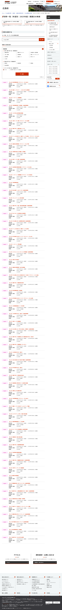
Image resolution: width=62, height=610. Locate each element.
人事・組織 (7, 50)
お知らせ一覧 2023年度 (53, 69)
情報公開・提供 (49, 583)
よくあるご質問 (51, 45)
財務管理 (19, 50)
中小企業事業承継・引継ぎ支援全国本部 (38, 580)
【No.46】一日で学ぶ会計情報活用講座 (16, 109)
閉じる (42, 73)
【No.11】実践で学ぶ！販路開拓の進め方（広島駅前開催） (19, 456)
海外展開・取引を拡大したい (6, 580)
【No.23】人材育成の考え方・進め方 (15, 348)
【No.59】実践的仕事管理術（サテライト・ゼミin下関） (19, 140)
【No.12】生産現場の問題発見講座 (15, 448)
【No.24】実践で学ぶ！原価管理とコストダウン (17, 340)
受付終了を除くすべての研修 (16, 65)
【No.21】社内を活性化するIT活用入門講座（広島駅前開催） (20, 356)
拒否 (49, 602)
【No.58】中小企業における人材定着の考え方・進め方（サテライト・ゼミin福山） (24, 271)
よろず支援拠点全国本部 (36, 577)
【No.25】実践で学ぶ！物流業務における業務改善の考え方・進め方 (21, 332)
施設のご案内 (51, 39)
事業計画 (48, 580)
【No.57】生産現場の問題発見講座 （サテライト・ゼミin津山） (20, 163)
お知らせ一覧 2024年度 (53, 67)
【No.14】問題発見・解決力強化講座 (15, 433)
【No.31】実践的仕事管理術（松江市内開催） (17, 263)
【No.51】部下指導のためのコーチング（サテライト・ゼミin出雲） (21, 294)
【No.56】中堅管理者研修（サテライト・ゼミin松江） (19, 394)
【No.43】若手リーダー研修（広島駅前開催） (17, 155)
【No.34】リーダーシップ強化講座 (15, 240)
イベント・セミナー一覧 (38, 592)
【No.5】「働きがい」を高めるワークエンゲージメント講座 (19, 502)
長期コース (20, 52)
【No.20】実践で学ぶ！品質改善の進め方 (16, 371)
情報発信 (23, 595)
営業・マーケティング (35, 50)
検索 (41, 35)
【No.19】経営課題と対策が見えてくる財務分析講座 (18, 379)
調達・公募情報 (8, 589)
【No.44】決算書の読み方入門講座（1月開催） (17, 147)
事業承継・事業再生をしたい (6, 581)
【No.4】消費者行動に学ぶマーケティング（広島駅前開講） (20, 510)
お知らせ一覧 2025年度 (53, 65)
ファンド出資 (34, 586)
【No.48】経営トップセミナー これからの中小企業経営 (19, 86)
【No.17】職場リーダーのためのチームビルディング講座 (19, 402)
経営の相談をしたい (5, 575)
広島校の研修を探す (19, 9)
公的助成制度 (49, 54)
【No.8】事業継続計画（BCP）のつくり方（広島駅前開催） (20, 479)
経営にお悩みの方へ (30, 3)
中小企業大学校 (36, 1)
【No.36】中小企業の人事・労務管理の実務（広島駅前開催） (20, 217)
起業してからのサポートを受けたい (22, 578)
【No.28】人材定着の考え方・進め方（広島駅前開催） (19, 309)
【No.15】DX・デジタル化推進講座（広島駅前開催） (18, 425)
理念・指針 (48, 577)
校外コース (33, 52)
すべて (6, 65)
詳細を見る (48, 604)
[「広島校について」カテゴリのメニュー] (58, 35)
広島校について (50, 35)
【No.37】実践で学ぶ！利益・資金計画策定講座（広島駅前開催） (21, 201)
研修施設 (51, 43)
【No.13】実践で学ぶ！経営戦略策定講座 (16, 440)
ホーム (3, 9)
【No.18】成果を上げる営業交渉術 (15, 386)
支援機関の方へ (48, 3)
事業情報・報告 (49, 581)
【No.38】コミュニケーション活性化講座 (16, 194)
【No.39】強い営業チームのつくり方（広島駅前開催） (19, 186)
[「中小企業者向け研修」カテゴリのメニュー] (57, 19)
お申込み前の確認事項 (54, 20)
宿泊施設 (51, 41)
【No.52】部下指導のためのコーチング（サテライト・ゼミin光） (21, 232)
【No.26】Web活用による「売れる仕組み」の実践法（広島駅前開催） (22, 325)
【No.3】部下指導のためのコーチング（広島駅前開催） (19, 517)
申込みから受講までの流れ (54, 25)
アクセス (50, 37)
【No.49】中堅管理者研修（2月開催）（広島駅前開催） (19, 101)
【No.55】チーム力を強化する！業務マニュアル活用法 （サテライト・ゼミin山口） (24, 132)
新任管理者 (7, 61)
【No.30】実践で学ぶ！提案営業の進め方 (16, 278)
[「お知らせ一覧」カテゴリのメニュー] (58, 60)
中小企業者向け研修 (28, 9)
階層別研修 (7, 48)
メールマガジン (23, 592)
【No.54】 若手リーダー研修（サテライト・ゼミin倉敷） (19, 116)
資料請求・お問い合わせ (51, 57)
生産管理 (6, 52)
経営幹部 (19, 59)
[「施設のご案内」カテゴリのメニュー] (57, 39)
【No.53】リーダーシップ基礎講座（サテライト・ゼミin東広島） (21, 170)
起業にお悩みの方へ (39, 3)
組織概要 (48, 575)
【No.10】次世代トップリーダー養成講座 (16, 463)
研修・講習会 (34, 581)
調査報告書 (53, 592)
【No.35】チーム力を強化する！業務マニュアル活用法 (19, 224)
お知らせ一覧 (49, 60)
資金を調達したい (5, 586)
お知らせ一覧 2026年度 (53, 62)
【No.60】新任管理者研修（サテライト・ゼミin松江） (19, 78)
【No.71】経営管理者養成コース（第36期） (17, 417)
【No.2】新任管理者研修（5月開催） (15, 525)
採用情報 (8, 595)
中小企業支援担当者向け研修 (53, 29)
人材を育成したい (5, 584)
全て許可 (56, 602)
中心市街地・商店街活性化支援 (37, 584)
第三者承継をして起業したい (21, 580)
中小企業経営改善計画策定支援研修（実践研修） (53, 32)
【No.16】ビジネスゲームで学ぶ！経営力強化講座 (18, 409)
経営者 (6, 59)
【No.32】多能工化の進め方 (14, 255)
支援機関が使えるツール (36, 575)
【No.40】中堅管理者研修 (13, 178)
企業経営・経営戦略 (34, 48)
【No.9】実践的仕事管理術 (14, 471)
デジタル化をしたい (5, 577)
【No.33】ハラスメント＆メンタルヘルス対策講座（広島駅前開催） (21, 248)
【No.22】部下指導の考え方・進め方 (15, 363)
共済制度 (53, 589)
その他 (6, 54)
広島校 (14, 9)
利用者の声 (49, 51)
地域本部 (29, 1)
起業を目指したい (20, 575)
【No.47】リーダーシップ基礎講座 (15, 93)
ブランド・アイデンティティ (51, 578)
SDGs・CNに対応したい (6, 578)
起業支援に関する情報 (35, 583)
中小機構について (57, 3)
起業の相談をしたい (20, 577)
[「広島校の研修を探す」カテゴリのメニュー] (58, 16)
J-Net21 (38, 595)
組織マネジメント (21, 48)
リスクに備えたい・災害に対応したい (8, 583)
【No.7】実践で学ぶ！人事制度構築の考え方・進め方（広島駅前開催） (22, 487)
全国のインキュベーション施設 (8, 592)
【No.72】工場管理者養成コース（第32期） (17, 302)
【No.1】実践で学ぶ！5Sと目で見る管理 (16, 533)
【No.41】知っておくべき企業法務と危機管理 (17, 209)
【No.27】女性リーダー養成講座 (15, 317)
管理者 (32, 59)
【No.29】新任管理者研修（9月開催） (16, 286)
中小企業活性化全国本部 (36, 578)
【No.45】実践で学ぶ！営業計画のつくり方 (17, 124)
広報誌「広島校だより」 (51, 48)
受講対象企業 (52, 22)
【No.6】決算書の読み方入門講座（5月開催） (17, 494)
